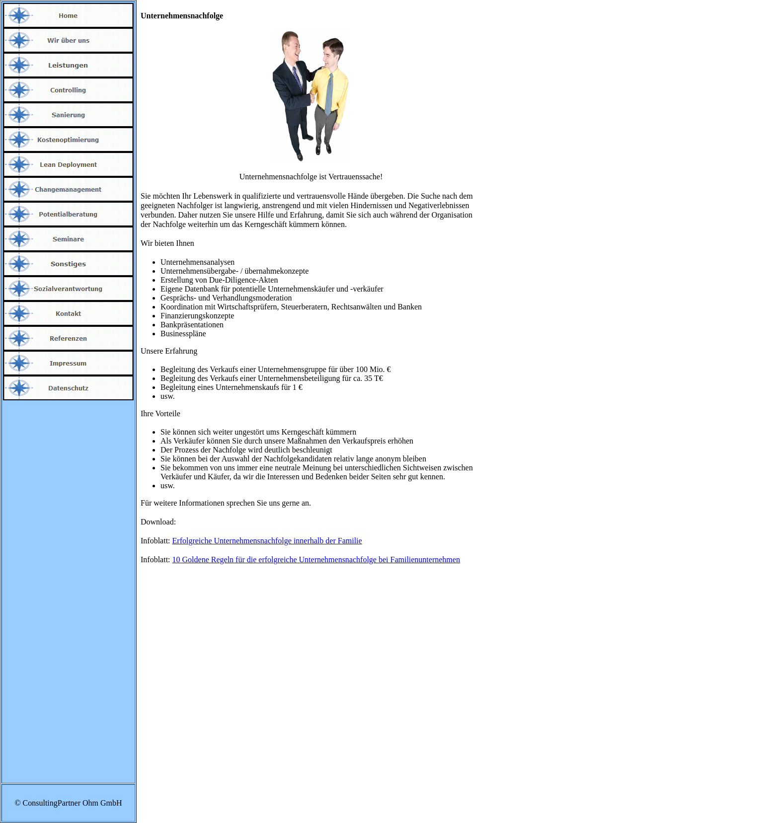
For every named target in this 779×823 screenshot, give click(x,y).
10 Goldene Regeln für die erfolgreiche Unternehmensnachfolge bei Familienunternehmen (316, 559)
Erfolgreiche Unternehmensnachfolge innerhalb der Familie (267, 540)
